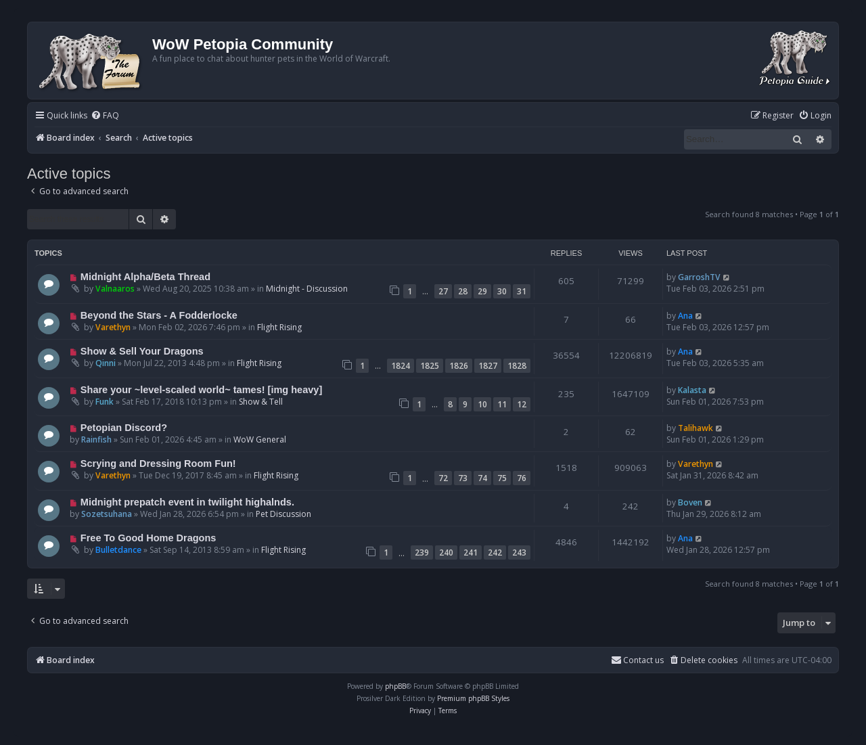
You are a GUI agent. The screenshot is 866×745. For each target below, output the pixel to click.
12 (521, 404)
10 (482, 404)
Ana (685, 315)
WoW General (259, 439)
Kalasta (692, 390)
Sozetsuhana (106, 514)
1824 (400, 365)
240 (446, 552)
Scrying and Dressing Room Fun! (158, 463)
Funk (104, 401)
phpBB (395, 686)
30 (502, 291)
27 (443, 291)
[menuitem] (105, 116)
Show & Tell (261, 401)
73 (463, 478)
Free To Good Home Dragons (148, 538)
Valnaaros (115, 288)
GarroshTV (699, 277)
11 (502, 404)
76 (521, 478)
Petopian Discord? (124, 427)
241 (470, 552)
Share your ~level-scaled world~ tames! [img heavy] (201, 389)
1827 (487, 365)
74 (482, 478)
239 (422, 552)
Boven (690, 502)
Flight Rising (279, 327)
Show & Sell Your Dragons (142, 351)
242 (495, 552)
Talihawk (695, 428)
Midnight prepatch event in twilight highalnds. (187, 502)
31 (521, 291)
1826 (458, 365)
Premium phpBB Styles (473, 698)
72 (443, 478)
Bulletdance (118, 550)
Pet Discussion (283, 514)
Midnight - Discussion (307, 288)
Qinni (105, 363)
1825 (429, 365)
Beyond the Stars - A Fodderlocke (159, 315)
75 (502, 478)
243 (519, 552)
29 (482, 291)
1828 (516, 365)
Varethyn (113, 327)
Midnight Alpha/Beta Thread (145, 276)
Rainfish (96, 439)
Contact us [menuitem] (637, 660)
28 (463, 291)
